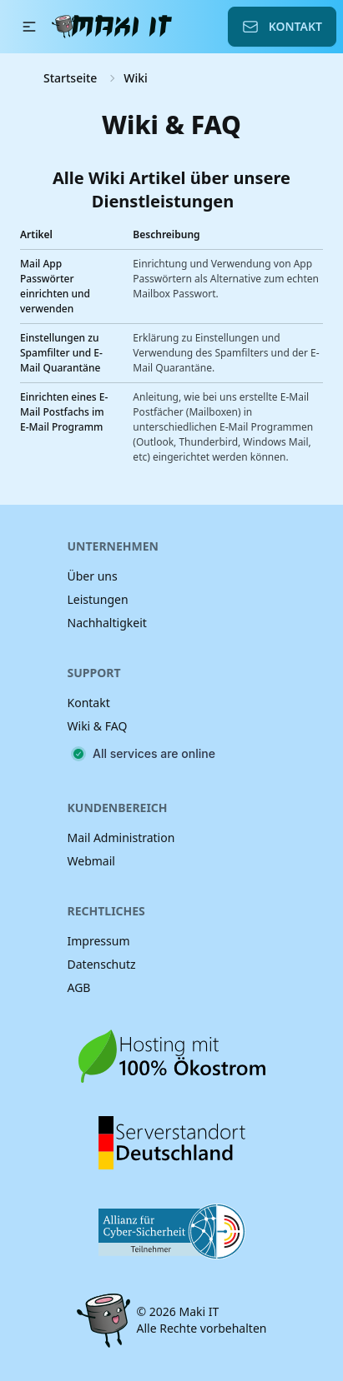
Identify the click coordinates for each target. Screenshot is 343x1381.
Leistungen (98, 599)
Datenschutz (102, 964)
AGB (79, 987)
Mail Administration (121, 837)
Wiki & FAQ (98, 726)
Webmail (91, 861)
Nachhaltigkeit (107, 623)
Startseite (70, 78)
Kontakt (282, 27)
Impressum (99, 941)
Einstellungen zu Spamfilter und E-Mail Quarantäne (61, 353)
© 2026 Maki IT (178, 1311)
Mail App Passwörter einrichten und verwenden (55, 286)
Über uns (93, 576)
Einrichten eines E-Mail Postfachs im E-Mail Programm (64, 412)
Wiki (136, 78)
